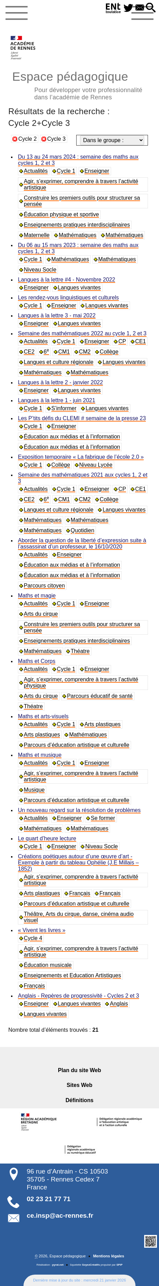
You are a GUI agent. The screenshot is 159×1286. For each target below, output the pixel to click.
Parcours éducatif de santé (99, 696)
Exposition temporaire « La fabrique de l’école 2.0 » (81, 457)
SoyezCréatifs (91, 1264)
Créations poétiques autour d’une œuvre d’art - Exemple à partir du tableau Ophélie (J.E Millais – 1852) (78, 862)
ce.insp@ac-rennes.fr (60, 1215)
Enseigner (97, 171)
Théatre (80, 651)
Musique (34, 790)
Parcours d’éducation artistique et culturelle (76, 745)
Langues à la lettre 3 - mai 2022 (57, 315)
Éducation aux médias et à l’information (72, 436)
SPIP (119, 1264)
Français (79, 893)
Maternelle (37, 235)
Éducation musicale (48, 965)
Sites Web (79, 1085)
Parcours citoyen (44, 585)
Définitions (79, 1100)
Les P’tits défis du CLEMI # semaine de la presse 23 (82, 418)
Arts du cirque (41, 614)
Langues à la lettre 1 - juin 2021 (56, 400)
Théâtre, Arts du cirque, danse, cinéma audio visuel (78, 917)
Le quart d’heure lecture (47, 838)
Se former (103, 818)
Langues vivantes (79, 287)
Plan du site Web (79, 1070)
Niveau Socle (40, 270)
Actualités (36, 171)
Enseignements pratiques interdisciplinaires (77, 225)
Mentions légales (108, 1256)
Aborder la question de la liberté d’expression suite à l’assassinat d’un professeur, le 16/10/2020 (82, 543)
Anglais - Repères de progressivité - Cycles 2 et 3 (78, 996)
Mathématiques (77, 235)
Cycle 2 (27, 139)
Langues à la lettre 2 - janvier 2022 (60, 382)
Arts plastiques (103, 724)
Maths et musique (39, 755)
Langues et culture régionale (58, 362)
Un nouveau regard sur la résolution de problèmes (79, 810)
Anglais (119, 1004)
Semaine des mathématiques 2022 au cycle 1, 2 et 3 (82, 333)
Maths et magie (37, 596)
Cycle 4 (33, 938)
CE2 (29, 352)
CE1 (140, 341)
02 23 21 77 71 (49, 1199)
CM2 (85, 352)
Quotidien (83, 530)
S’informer (64, 408)
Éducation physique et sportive (61, 214)
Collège (109, 352)
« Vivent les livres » (42, 930)
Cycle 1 (66, 171)
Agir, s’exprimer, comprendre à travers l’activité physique (81, 682)
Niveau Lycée (95, 465)
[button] (150, 8)
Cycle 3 (56, 139)
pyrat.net (57, 1264)
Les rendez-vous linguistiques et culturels (68, 297)
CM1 (64, 352)
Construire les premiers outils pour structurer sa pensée (82, 201)
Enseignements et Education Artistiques (72, 975)
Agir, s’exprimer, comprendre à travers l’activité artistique (81, 184)
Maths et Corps (36, 661)
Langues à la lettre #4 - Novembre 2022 (66, 280)
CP (122, 341)
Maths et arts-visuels (43, 716)
